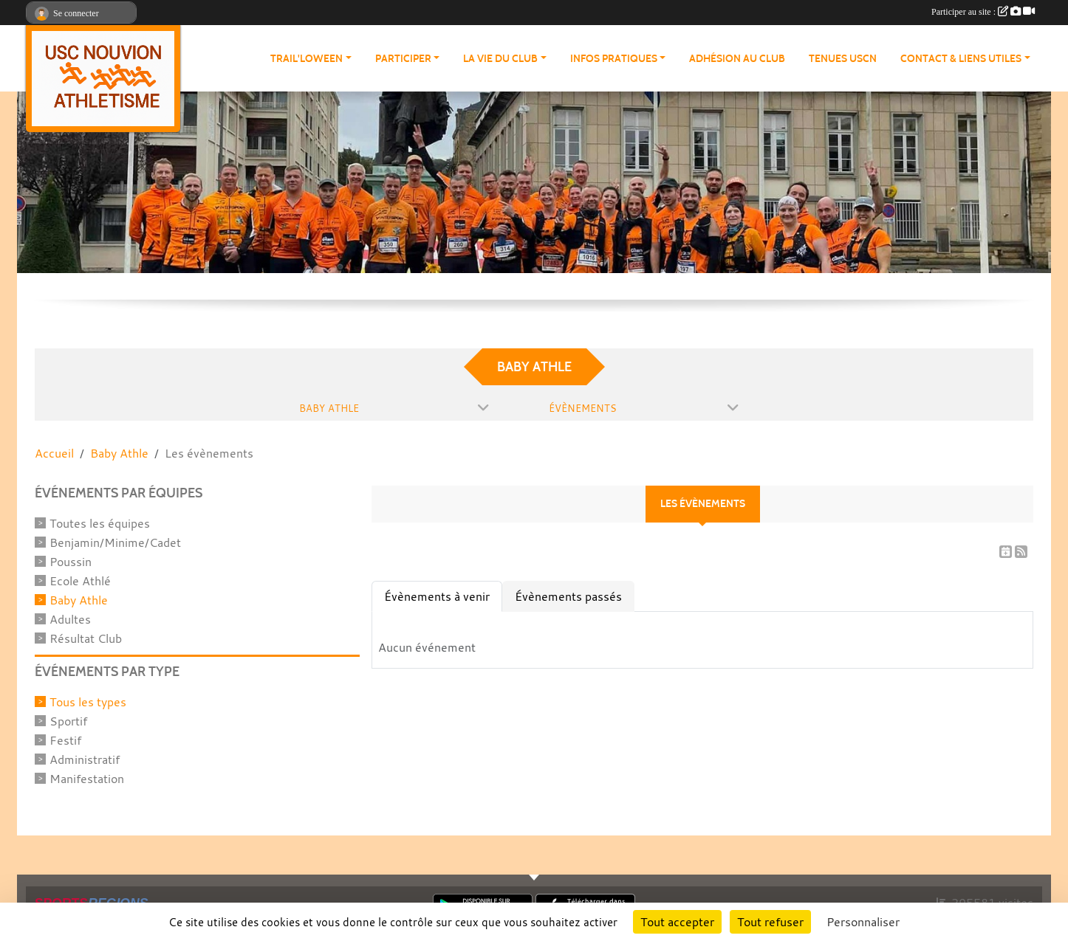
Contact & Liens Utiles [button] (960, 58)
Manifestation (86, 779)
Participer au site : (983, 12)
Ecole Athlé (80, 581)
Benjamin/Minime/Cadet (115, 542)
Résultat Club (85, 638)
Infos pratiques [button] (613, 58)
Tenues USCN (843, 58)
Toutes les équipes (99, 523)
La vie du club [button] (500, 58)
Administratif (84, 759)
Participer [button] (403, 58)
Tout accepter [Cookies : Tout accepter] (677, 922)
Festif (65, 740)
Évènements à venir (437, 596)
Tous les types (87, 702)
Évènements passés (568, 596)
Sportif (68, 721)
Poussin (70, 562)
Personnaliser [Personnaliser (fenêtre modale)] (863, 922)
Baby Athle (78, 600)
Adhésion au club (737, 58)
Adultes (70, 619)
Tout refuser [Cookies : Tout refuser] (770, 922)
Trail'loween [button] (306, 58)
